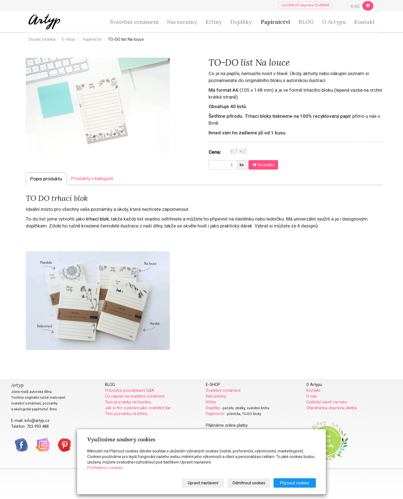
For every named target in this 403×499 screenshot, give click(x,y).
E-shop (68, 39)
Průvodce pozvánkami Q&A (129, 390)
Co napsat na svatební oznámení (135, 396)
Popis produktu (46, 178)
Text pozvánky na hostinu (128, 402)
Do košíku (263, 165)
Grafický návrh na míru (326, 402)
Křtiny (213, 22)
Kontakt (364, 22)
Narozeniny (182, 22)
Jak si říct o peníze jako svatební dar (138, 407)
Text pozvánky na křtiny (126, 413)
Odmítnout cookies (249, 483)
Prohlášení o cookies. (105, 467)
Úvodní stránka (42, 39)
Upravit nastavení (203, 483)
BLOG (306, 22)
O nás (311, 396)
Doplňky (241, 22)
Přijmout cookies (294, 483)
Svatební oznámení (134, 22)
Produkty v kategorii (92, 178)
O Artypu (334, 22)
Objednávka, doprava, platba (331, 407)
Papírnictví (275, 22)
